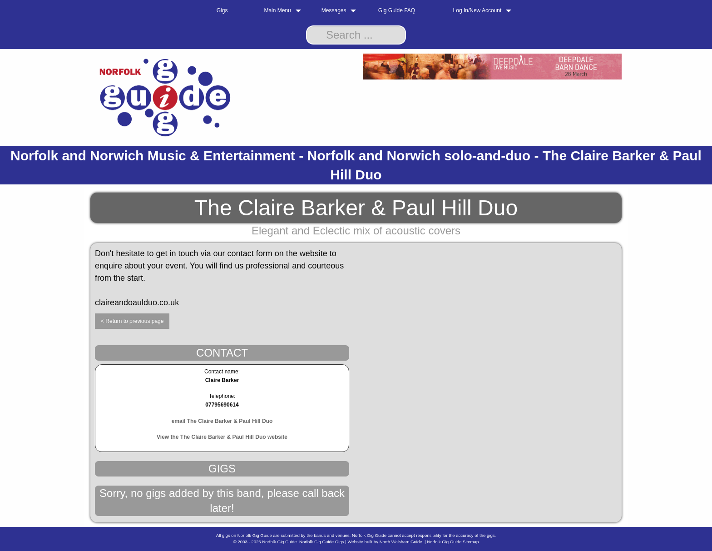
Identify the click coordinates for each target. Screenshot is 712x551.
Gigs (222, 10)
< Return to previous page (132, 321)
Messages (333, 10)
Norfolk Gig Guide (279, 541)
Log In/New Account (477, 10)
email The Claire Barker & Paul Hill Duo (222, 421)
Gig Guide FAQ (396, 10)
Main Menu (277, 10)
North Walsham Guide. (402, 541)
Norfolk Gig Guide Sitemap (453, 541)
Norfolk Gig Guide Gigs (321, 541)
